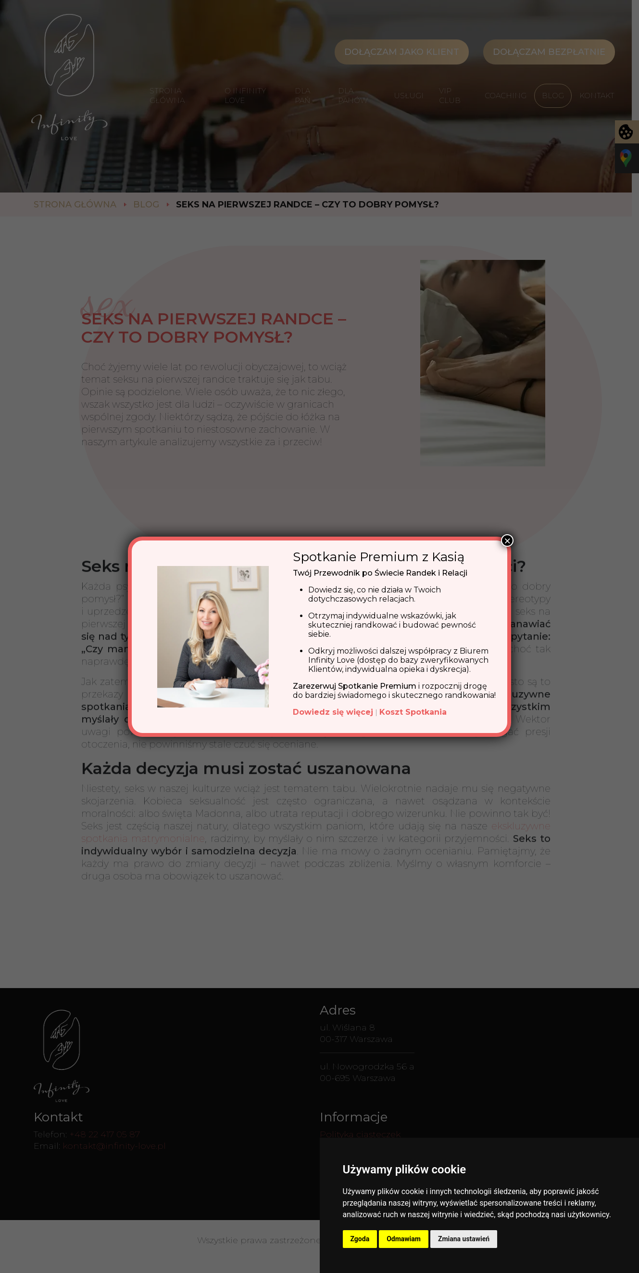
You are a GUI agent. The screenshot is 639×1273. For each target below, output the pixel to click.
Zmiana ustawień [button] (463, 1239)
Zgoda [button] (360, 1239)
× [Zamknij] (507, 540)
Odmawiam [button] (404, 1239)
